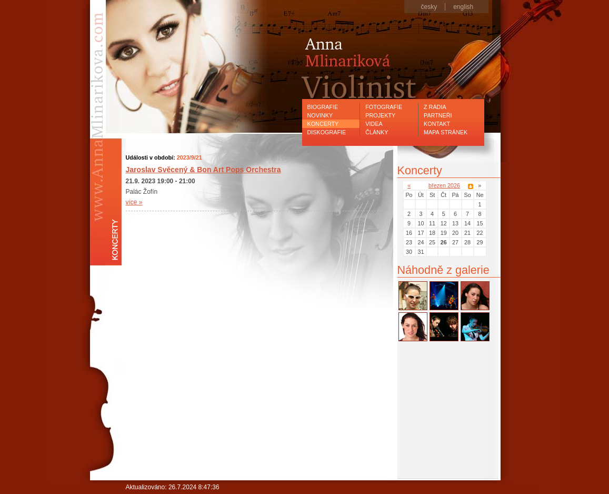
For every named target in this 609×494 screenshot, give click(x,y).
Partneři (438, 115)
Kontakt (437, 124)
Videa (373, 124)
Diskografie (326, 132)
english (463, 7)
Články (376, 132)
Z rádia (435, 107)
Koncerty (323, 124)
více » (134, 202)
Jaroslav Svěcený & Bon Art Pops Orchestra (203, 169)
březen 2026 (444, 185)
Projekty (380, 115)
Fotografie (383, 107)
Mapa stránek (445, 132)
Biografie (322, 107)
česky (429, 7)
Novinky (320, 115)
